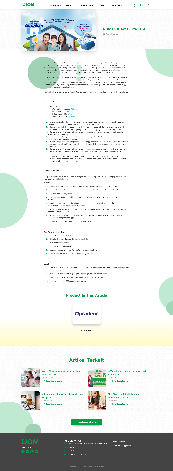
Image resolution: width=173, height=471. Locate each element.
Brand (68, 5)
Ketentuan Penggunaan (121, 446)
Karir (101, 5)
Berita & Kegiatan (86, 5)
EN (138, 5)
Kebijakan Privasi (118, 441)
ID (142, 5)
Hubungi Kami (116, 5)
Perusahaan (53, 5)
